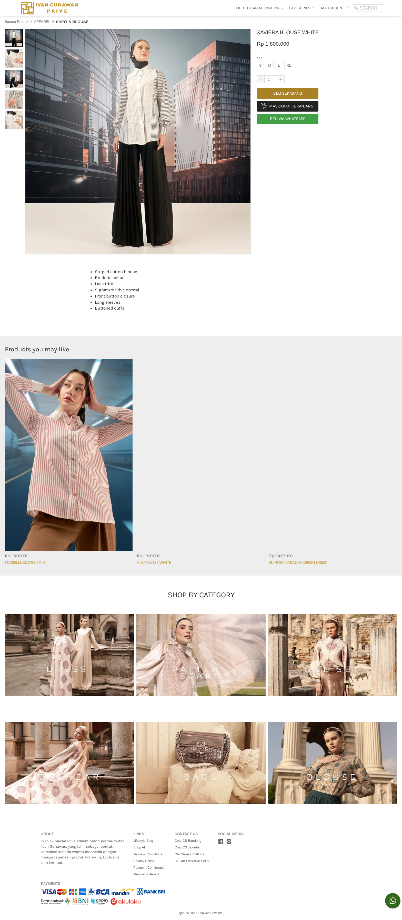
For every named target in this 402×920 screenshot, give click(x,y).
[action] (392, 900)
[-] (221, 841)
